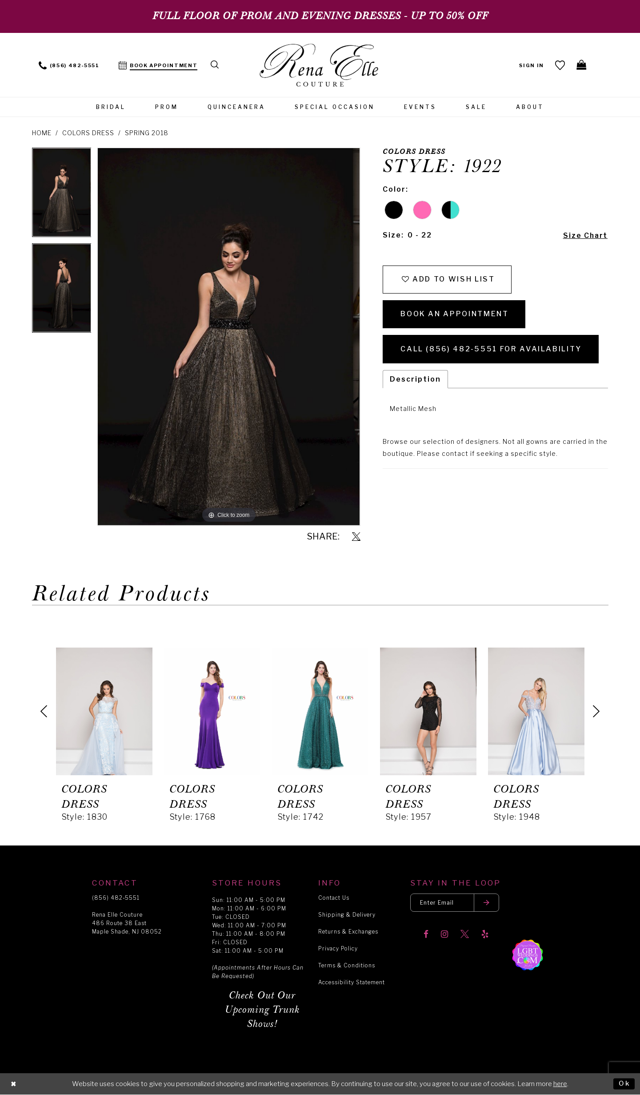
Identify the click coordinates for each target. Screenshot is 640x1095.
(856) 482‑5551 (116, 897)
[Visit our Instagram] (444, 934)
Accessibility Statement (351, 982)
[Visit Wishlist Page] (560, 64)
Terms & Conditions (346, 965)
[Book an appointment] (158, 65)
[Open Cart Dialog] (582, 64)
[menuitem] (69, 65)
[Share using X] (356, 537)
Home (42, 133)
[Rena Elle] (320, 66)
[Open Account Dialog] (532, 65)
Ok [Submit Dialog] (624, 1083)
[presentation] (104, 711)
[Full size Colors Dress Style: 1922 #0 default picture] (229, 336)
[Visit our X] (464, 935)
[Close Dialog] (13, 1084)
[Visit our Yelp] (484, 934)
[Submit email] (487, 903)
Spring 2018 (146, 133)
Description (415, 379)
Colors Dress (88, 133)
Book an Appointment (454, 314)
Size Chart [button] (585, 235)
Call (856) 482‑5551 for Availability (491, 350)
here (560, 1084)
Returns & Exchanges (348, 931)
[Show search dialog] (215, 65)
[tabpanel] (62, 195)
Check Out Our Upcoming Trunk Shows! (262, 1010)
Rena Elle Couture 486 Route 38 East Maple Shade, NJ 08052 (127, 923)
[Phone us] (69, 65)
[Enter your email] (455, 903)
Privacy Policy (338, 948)
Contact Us (333, 897)
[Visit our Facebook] (426, 934)
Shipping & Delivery (347, 914)
